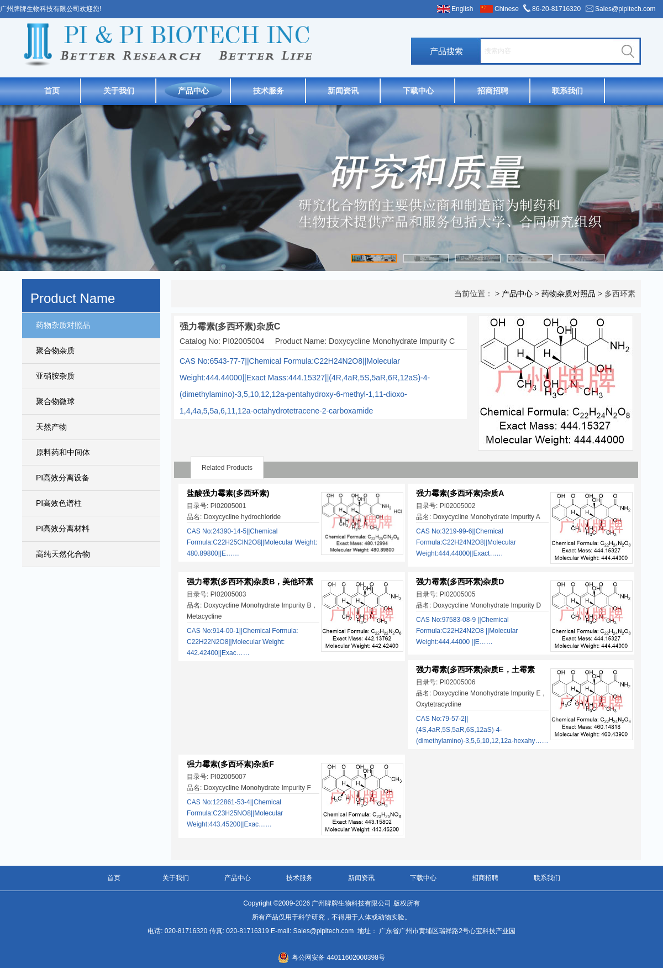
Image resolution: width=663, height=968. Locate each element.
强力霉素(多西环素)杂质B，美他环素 (250, 581)
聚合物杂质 (55, 350)
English (462, 9)
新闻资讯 (343, 90)
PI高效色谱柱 (59, 503)
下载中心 (418, 90)
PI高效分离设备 (63, 477)
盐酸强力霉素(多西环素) (228, 493)
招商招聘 (492, 90)
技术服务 (268, 90)
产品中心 (193, 90)
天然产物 (51, 426)
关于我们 (118, 90)
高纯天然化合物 (63, 554)
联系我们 (567, 90)
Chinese (506, 9)
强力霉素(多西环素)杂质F (230, 764)
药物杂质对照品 (63, 325)
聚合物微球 (55, 401)
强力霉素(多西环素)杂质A (460, 493)
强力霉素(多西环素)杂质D (460, 581)
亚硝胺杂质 (55, 375)
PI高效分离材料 (63, 528)
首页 (52, 90)
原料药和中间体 (63, 452)
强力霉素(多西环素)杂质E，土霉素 (475, 669)
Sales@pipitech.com (625, 9)
